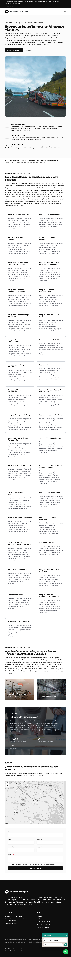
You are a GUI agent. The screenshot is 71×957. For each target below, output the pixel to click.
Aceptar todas (9, 6)
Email (10, 839)
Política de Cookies (42, 919)
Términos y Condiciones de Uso (46, 864)
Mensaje (11, 854)
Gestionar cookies (23, 6)
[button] (35, 802)
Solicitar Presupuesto (14, 50)
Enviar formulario (35, 868)
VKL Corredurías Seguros (16, 11)
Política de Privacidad (28, 864)
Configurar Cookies (43, 927)
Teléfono (39, 839)
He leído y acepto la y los (33, 864)
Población (40, 847)
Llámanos (29, 50)
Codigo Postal (12, 847)
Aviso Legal (40, 916)
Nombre (10, 832)
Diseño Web (9, 951)
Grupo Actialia (18, 951)
